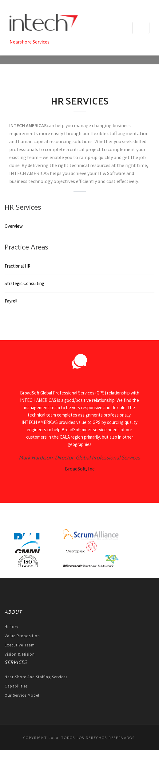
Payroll (11, 301)
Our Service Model (22, 695)
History (11, 626)
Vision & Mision (20, 654)
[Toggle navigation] (140, 28)
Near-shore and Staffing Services (36, 677)
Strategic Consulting (24, 283)
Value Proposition (22, 635)
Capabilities (16, 686)
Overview (14, 226)
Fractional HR (17, 266)
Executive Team (20, 645)
